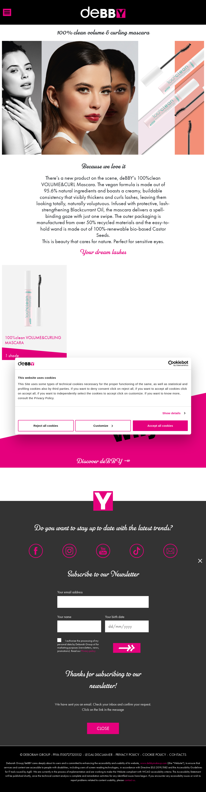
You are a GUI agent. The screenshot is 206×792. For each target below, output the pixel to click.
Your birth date (114, 617)
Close (103, 728)
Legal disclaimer (98, 754)
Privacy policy (88, 651)
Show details (171, 413)
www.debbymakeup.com (153, 763)
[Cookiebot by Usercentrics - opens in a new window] (171, 363)
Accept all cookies (160, 425)
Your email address (70, 592)
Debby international (103, 12)
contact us (129, 780)
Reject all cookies (45, 425)
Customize (103, 425)
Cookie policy (154, 754)
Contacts (177, 754)
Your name (64, 617)
